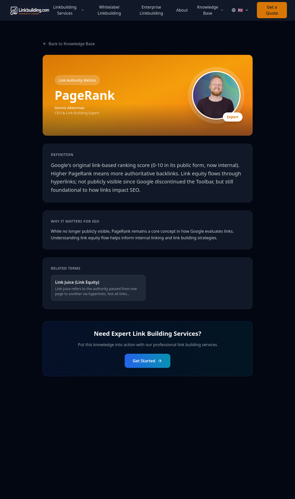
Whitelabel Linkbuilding (109, 10)
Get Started (147, 361)
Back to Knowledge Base (69, 43)
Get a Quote (272, 10)
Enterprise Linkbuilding (151, 10)
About (182, 10)
